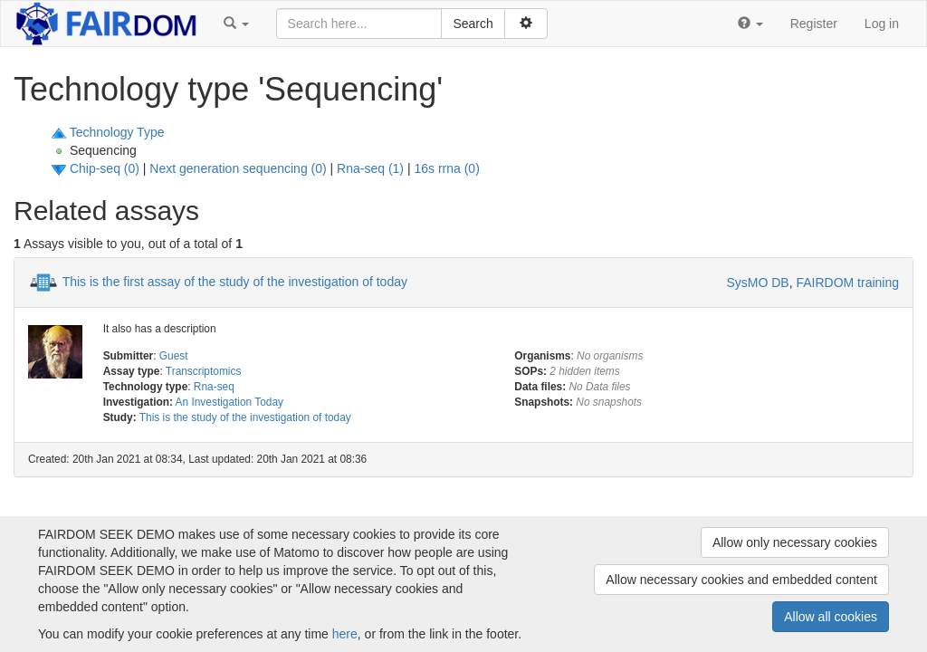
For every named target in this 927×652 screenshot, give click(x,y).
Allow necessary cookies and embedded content (741, 579)
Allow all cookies (830, 616)
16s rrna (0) (446, 168)
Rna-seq (214, 386)
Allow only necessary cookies (794, 542)
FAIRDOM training (847, 282)
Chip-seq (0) (104, 168)
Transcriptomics (203, 371)
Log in (882, 23)
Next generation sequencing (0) (237, 168)
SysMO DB (757, 282)
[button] (236, 23)
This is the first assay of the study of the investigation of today (234, 280)
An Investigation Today (229, 402)
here (345, 634)
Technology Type (117, 132)
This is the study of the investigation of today (245, 417)
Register (813, 23)
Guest (173, 356)
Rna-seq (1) (370, 168)
